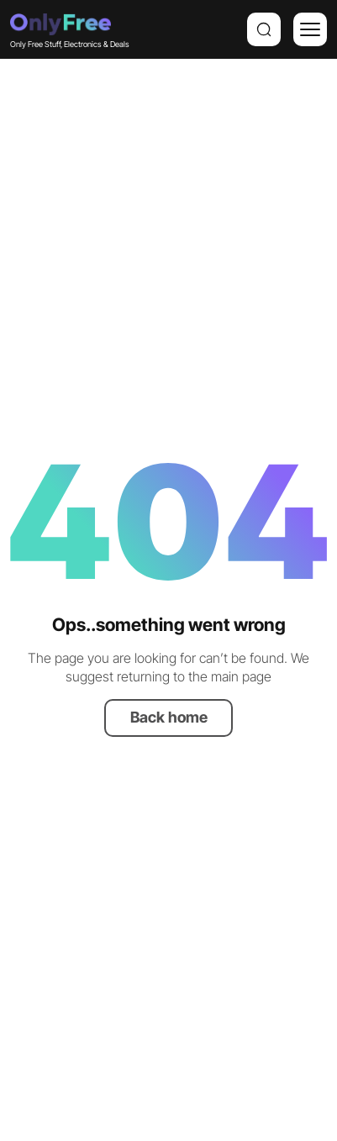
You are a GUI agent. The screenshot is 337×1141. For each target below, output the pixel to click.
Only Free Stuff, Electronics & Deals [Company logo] (60, 29)
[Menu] (310, 29)
